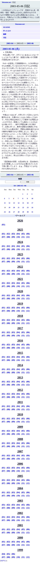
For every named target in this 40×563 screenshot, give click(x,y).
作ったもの (7, 31)
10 (32, 198)
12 (9, 203)
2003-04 (9, 43)
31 (32, 212)
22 (23, 207)
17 (32, 203)
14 (18, 203)
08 (8, 237)
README (6, 27)
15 (23, 203)
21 (18, 207)
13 (14, 203)
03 (13, 233)
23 (27, 207)
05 (23, 233)
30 (27, 212)
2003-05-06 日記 (20, 6)
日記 (4, 37)
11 (5, 203)
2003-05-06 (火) (11, 48)
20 (14, 207)
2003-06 (30, 43)
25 (5, 212)
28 (18, 212)
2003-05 (20, 186)
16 (27, 203)
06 (25, 186)
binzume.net (6, 2)
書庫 (4, 34)
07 (3, 237)
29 (23, 212)
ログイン (4, 561)
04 (15, 186)
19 (9, 207)
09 (13, 237)
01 (3, 224)
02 (8, 233)
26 (9, 212)
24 (32, 207)
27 (14, 212)
